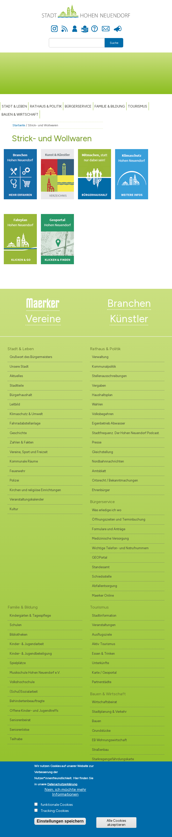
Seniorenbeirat (20, 720)
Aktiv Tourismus (103, 644)
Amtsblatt (99, 471)
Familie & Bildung (110, 106)
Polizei (14, 480)
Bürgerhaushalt (21, 395)
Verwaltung (100, 357)
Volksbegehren (103, 414)
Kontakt (105, 26)
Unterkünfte (100, 663)
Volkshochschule (22, 682)
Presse (118, 26)
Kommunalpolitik (104, 366)
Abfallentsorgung (104, 586)
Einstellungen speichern (60, 827)
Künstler (129, 319)
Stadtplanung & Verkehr (109, 712)
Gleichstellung (102, 452)
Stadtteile (17, 385)
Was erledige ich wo (106, 510)
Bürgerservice (78, 106)
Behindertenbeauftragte (27, 701)
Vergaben (99, 385)
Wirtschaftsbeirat (104, 702)
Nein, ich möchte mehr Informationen (65, 798)
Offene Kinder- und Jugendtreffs (34, 711)
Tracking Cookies (55, 817)
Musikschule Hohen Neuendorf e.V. (35, 672)
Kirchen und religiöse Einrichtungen (35, 490)
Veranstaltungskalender (27, 499)
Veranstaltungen (104, 625)
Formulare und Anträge (108, 529)
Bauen (96, 721)
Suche (114, 43)
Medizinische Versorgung (110, 538)
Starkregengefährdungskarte (113, 759)
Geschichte (18, 433)
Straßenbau (100, 750)
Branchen (129, 303)
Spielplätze (18, 663)
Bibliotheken (18, 634)
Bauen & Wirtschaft (20, 114)
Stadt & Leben (14, 106)
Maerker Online (103, 595)
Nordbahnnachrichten (108, 461)
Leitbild (15, 404)
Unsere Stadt (19, 366)
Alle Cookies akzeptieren (116, 829)
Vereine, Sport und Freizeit (29, 452)
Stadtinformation (104, 615)
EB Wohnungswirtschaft (109, 740)
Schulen (16, 625)
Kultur (14, 509)
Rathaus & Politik (46, 106)
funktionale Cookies (57, 811)
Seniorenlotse (19, 730)
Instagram (54, 26)
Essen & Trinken (103, 653)
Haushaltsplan (102, 395)
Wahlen (97, 404)
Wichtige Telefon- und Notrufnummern (120, 548)
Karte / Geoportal (104, 672)
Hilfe (94, 26)
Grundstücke (101, 731)
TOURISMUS (137, 106)
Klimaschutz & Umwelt (26, 414)
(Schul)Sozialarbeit (24, 691)
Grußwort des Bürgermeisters (31, 357)
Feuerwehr (17, 471)
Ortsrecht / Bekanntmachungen (115, 480)
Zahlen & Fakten (22, 442)
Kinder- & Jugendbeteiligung (31, 653)
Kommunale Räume (24, 461)
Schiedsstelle (102, 576)
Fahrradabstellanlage (25, 423)
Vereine (43, 319)
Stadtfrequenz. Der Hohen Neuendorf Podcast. (126, 433)
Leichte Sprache (85, 26)
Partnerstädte (101, 682)
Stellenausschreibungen (109, 376)
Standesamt (101, 567)
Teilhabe (16, 739)
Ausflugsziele (102, 634)
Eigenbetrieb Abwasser (108, 423)
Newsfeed (64, 26)
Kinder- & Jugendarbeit (27, 644)
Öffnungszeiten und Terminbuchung (118, 519)
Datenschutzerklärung (62, 790)
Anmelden (75, 26)
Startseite (18, 125)
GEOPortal (99, 557)
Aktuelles (16, 376)
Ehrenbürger (101, 490)
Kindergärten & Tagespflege (30, 615)
